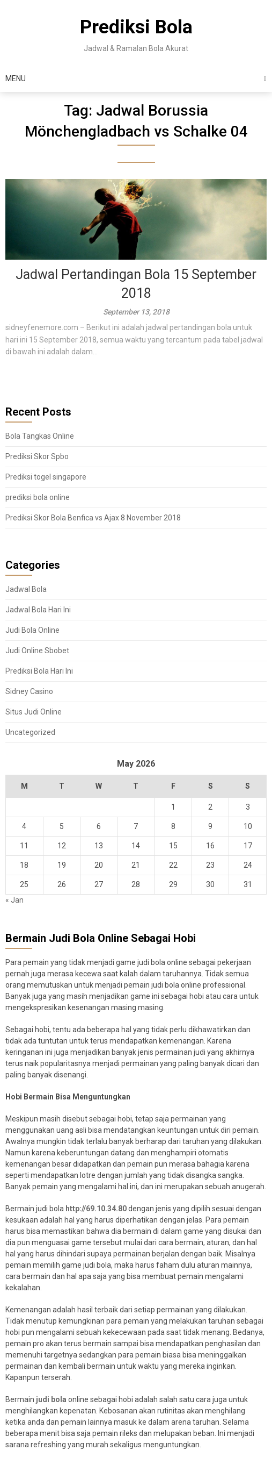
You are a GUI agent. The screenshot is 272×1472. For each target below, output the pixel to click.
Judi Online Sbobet (37, 650)
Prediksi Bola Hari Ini (39, 671)
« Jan (14, 900)
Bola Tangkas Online (39, 436)
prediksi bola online (37, 497)
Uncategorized (30, 732)
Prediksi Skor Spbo (37, 456)
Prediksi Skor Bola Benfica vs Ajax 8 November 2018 (93, 517)
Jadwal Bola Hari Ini (38, 609)
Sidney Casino (29, 691)
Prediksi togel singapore (45, 477)
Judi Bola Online (32, 630)
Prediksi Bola (136, 27)
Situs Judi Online (33, 712)
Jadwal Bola (26, 589)
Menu (15, 78)
